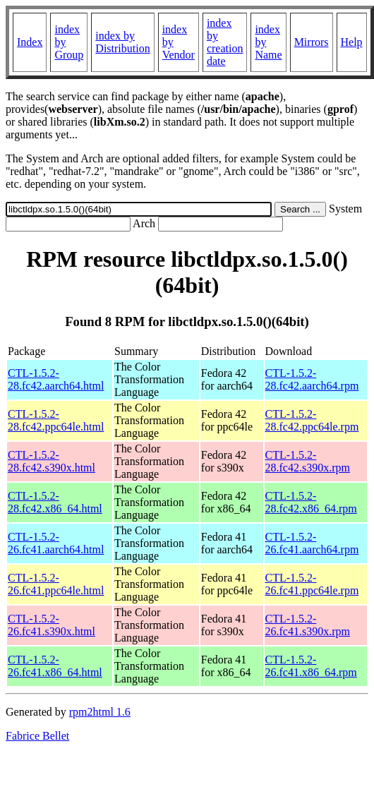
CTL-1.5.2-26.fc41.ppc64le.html (56, 584)
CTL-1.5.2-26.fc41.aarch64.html (56, 543)
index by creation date (225, 42)
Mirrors (311, 42)
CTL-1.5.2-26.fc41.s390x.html (51, 625)
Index (29, 42)
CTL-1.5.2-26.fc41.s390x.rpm (307, 625)
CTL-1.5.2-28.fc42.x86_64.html (55, 502)
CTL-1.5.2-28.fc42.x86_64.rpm (311, 502)
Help (352, 42)
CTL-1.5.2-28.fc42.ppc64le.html (56, 420)
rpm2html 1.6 (100, 712)
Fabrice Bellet (37, 736)
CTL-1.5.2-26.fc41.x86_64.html (55, 666)
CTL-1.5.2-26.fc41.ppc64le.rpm (312, 584)
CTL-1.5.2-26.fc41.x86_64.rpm (311, 666)
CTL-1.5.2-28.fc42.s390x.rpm (307, 461)
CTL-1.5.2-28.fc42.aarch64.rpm (312, 379)
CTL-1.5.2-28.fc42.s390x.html (51, 461)
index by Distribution (122, 42)
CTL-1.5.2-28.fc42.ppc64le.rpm (312, 420)
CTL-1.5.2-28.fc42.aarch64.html (56, 379)
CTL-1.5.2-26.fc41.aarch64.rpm (312, 543)
